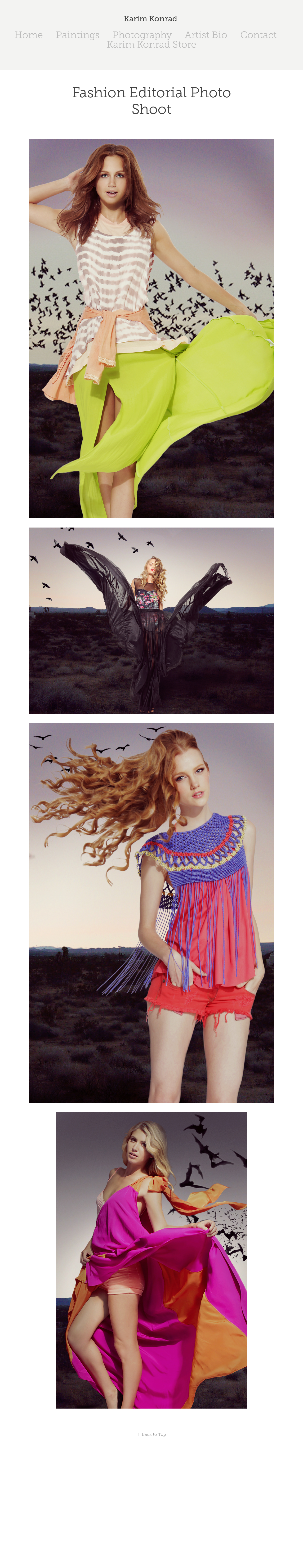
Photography (142, 35)
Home (28, 35)
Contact (258, 35)
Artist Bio (206, 35)
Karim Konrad (151, 18)
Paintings (78, 35)
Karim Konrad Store (151, 44)
